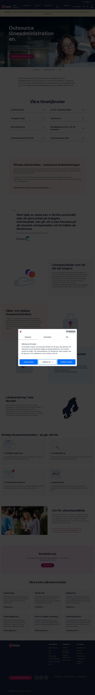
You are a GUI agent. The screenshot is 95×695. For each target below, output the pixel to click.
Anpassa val (47, 362)
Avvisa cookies (29, 362)
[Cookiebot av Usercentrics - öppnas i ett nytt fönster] (67, 331)
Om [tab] (67, 337)
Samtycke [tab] (28, 337)
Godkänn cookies (66, 362)
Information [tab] (47, 337)
